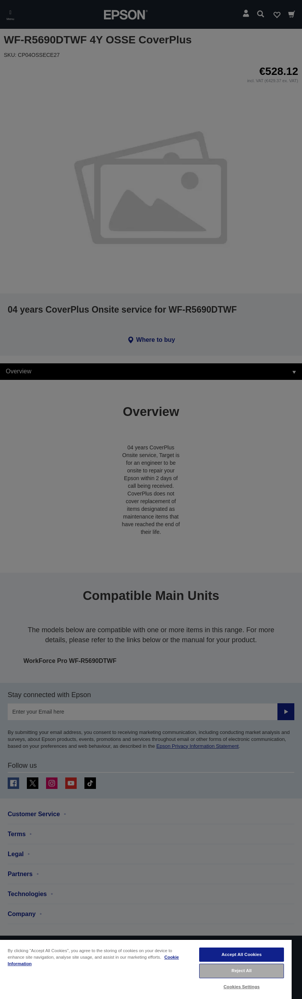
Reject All (241, 970)
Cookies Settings (242, 986)
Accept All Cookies (241, 954)
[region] (146, 969)
